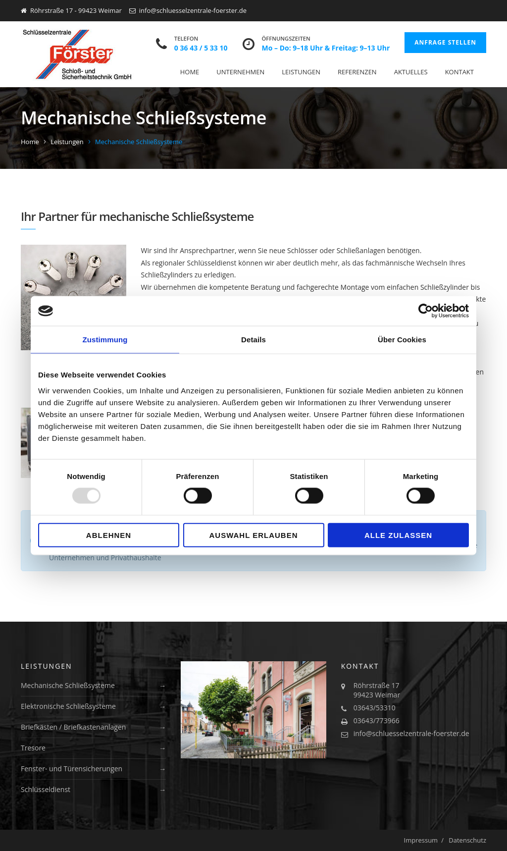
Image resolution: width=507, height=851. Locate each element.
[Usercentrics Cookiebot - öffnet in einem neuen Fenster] (425, 311)
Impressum (421, 840)
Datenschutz (467, 840)
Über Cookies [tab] (402, 339)
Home (190, 71)
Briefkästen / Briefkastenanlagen (73, 727)
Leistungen (301, 71)
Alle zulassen (398, 535)
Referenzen (357, 71)
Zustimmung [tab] (105, 339)
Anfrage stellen (445, 42)
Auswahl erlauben (253, 535)
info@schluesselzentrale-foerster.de (411, 733)
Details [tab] (253, 339)
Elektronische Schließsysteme (68, 706)
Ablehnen (108, 535)
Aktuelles (411, 71)
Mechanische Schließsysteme (68, 685)
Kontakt (459, 71)
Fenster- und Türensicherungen (71, 768)
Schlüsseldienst (45, 789)
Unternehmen (240, 71)
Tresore (33, 747)
